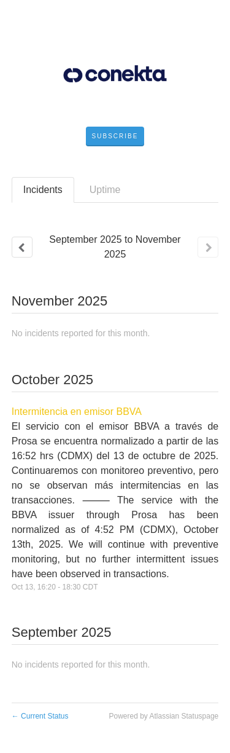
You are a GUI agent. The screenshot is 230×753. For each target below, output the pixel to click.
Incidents (43, 189)
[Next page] (207, 247)
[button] (115, 136)
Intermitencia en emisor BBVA (77, 411)
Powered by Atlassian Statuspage (163, 716)
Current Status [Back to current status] (40, 716)
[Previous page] (22, 247)
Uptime (105, 189)
